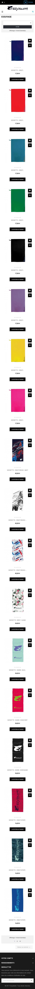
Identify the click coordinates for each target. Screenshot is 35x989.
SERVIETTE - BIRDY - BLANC (17, 620)
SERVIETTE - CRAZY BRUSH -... (17, 520)
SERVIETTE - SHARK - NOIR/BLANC (17, 770)
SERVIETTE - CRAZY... (17, 70)
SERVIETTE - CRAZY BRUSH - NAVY (17, 470)
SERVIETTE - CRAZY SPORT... (17, 820)
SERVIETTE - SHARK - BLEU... (17, 670)
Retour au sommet (24, 947)
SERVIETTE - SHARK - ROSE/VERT (17, 720)
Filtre (17, 27)
